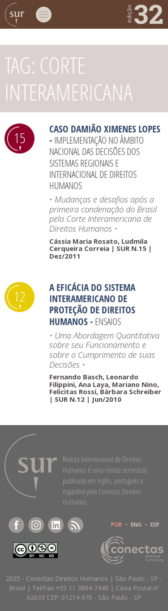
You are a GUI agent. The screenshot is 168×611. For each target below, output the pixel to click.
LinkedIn (56, 525)
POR (116, 524)
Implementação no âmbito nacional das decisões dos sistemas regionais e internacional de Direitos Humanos (96, 163)
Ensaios (108, 321)
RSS (75, 525)
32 (144, 13)
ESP (155, 524)
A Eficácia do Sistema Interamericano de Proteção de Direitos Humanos (92, 304)
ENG (136, 524)
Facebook (16, 525)
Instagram (36, 525)
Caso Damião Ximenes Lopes (104, 129)
